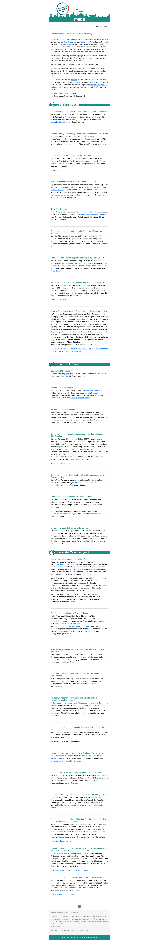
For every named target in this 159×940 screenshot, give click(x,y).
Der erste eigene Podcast (80, 398)
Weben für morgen (58, 775)
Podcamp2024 (91, 390)
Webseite (86, 930)
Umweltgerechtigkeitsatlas (64, 564)
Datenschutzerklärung (78, 937)
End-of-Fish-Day (86, 42)
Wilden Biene (56, 271)
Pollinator (68, 117)
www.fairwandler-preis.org (65, 894)
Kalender (74, 80)
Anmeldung (61, 170)
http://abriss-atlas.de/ (63, 841)
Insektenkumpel (72, 263)
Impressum (65, 937)
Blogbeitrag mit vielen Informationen (91, 214)
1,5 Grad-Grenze (67, 42)
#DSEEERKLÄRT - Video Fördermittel (76, 626)
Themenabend (90, 139)
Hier (76, 482)
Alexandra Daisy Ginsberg (60, 122)
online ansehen (92, 937)
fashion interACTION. (59, 758)
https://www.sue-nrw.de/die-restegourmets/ (71, 870)
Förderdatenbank (57, 621)
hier (65, 374)
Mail (64, 299)
